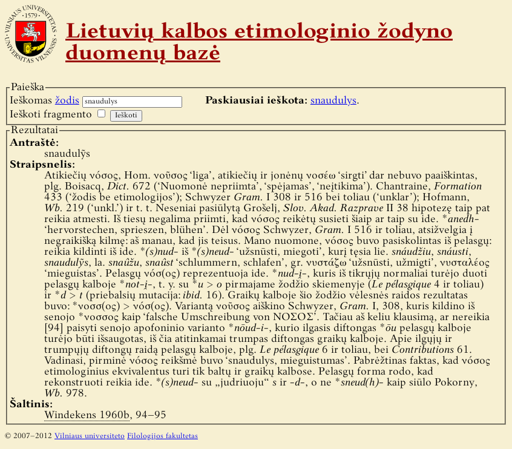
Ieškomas (44, 101)
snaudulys (333, 101)
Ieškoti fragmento (51, 115)
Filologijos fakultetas (162, 436)
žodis (67, 101)
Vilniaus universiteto (89, 436)
